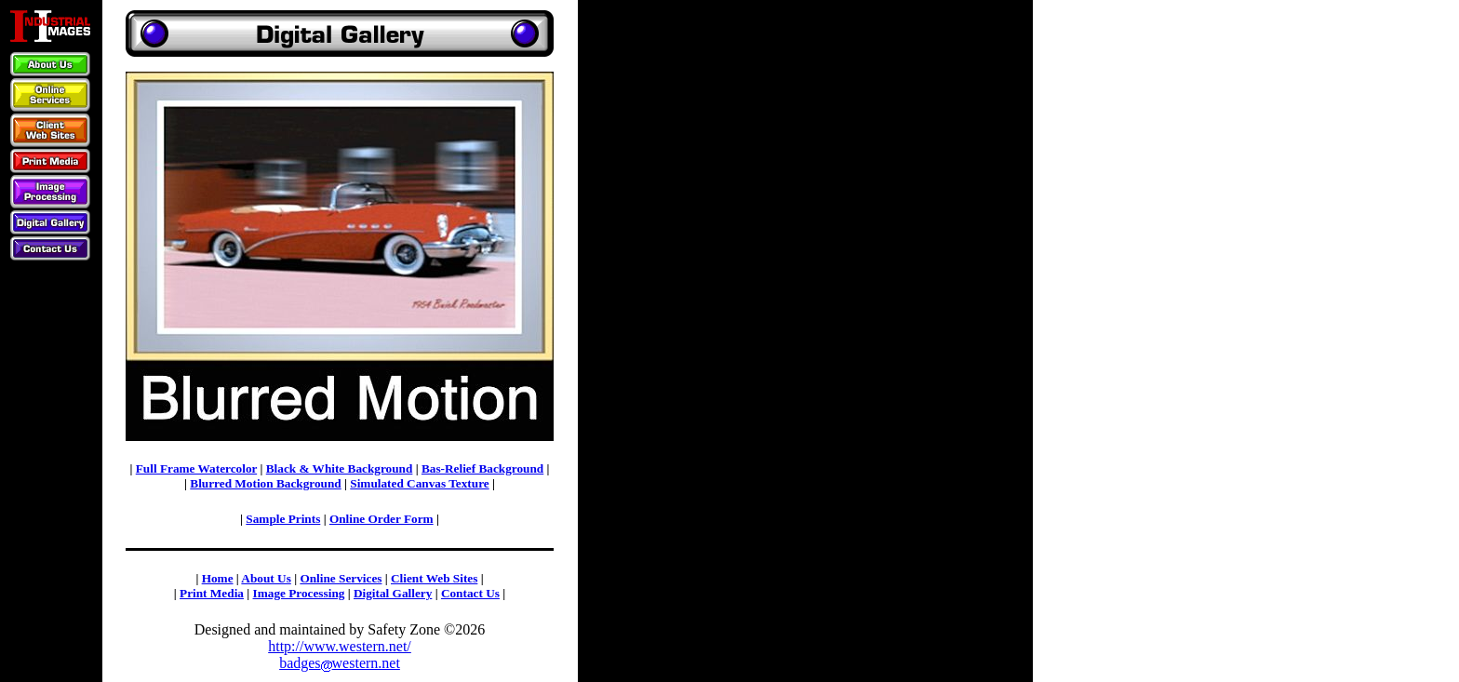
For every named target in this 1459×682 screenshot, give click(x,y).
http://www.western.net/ (339, 646)
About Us (265, 578)
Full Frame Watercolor (196, 468)
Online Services (340, 578)
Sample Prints (283, 519)
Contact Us (470, 593)
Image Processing (299, 593)
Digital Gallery (393, 593)
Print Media (212, 593)
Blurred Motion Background (265, 483)
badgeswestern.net (339, 663)
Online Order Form (381, 519)
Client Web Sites (434, 578)
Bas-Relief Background (482, 468)
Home (218, 578)
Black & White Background (339, 468)
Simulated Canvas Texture (419, 483)
